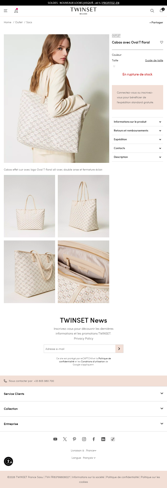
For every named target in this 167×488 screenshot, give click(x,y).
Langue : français (84, 457)
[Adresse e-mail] (79, 348)
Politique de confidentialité (123, 477)
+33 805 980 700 (44, 381)
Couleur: (117, 54)
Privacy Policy (83, 338)
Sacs (29, 22)
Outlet (18, 22)
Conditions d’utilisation (93, 361)
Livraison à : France (83, 450)
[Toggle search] (153, 11)
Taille (137, 60)
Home (7, 22)
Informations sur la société (88, 477)
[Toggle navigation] (6, 11)
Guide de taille (154, 60)
